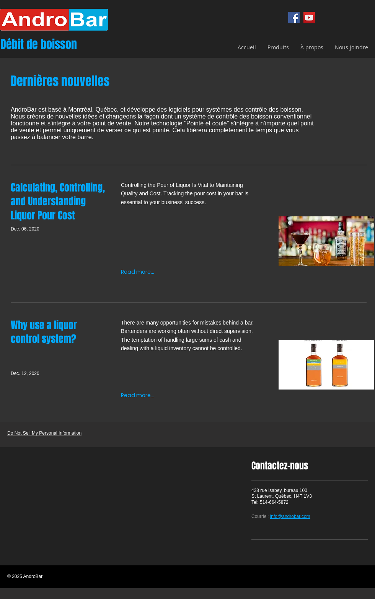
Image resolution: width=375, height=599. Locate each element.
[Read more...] (137, 272)
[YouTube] (309, 17)
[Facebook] (294, 17)
